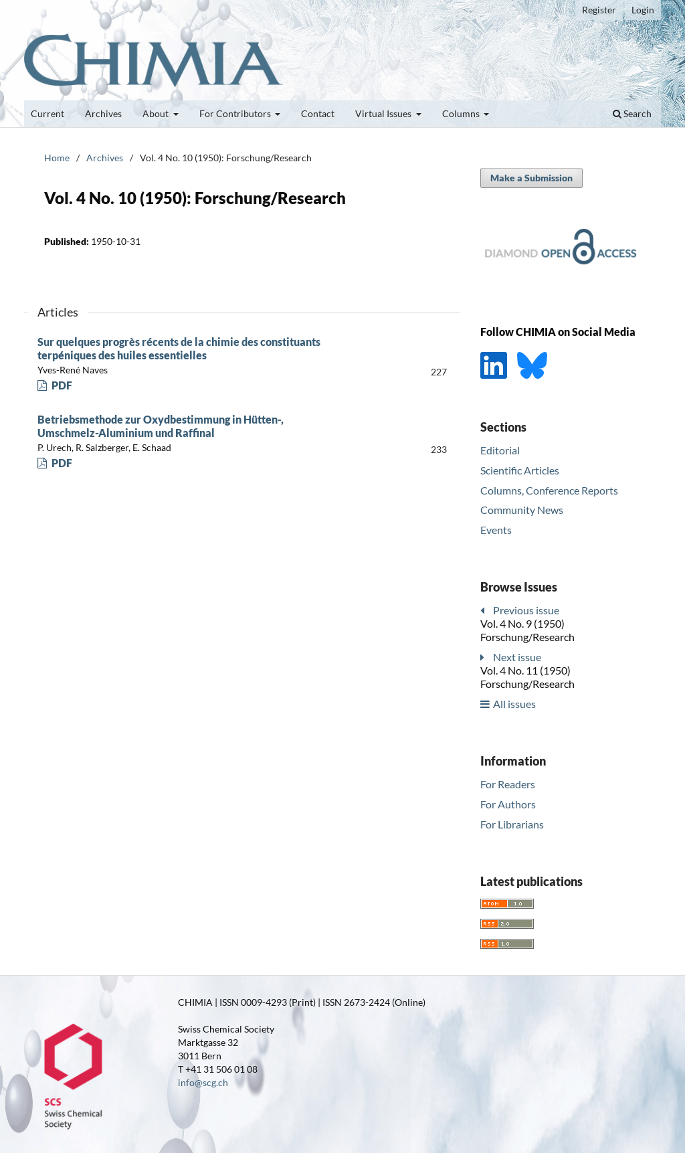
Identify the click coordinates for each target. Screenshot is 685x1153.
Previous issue (526, 610)
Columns (462, 113)
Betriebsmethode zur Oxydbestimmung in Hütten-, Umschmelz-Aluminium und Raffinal (160, 426)
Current (47, 113)
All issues (514, 703)
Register (599, 9)
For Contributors (236, 113)
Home (57, 157)
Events (496, 529)
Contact (317, 113)
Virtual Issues (384, 113)
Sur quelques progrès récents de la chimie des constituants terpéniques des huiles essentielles (178, 348)
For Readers (507, 784)
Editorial (500, 450)
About (156, 113)
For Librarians (512, 824)
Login (642, 9)
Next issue (517, 656)
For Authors (508, 804)
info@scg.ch (203, 1082)
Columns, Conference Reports (549, 490)
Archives (103, 113)
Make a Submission (531, 177)
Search (632, 113)
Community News (521, 509)
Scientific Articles (519, 470)
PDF (61, 385)
